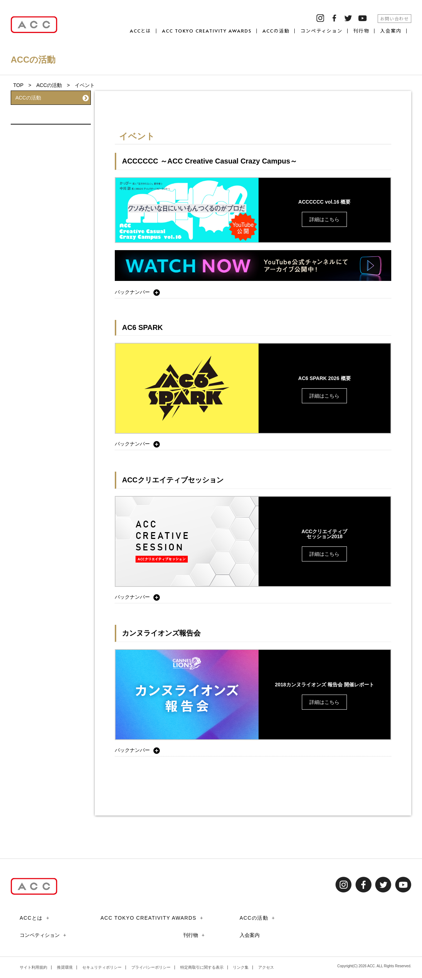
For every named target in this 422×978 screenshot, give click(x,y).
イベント (52, 112)
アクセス (266, 967)
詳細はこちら (324, 219)
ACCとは (141, 31)
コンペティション (321, 31)
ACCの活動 (276, 31)
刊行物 (361, 31)
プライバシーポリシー (151, 967)
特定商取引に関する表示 (202, 967)
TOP (18, 85)
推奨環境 (65, 967)
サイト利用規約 (33, 967)
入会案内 (391, 31)
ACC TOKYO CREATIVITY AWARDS (207, 31)
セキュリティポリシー (102, 967)
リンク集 (241, 967)
